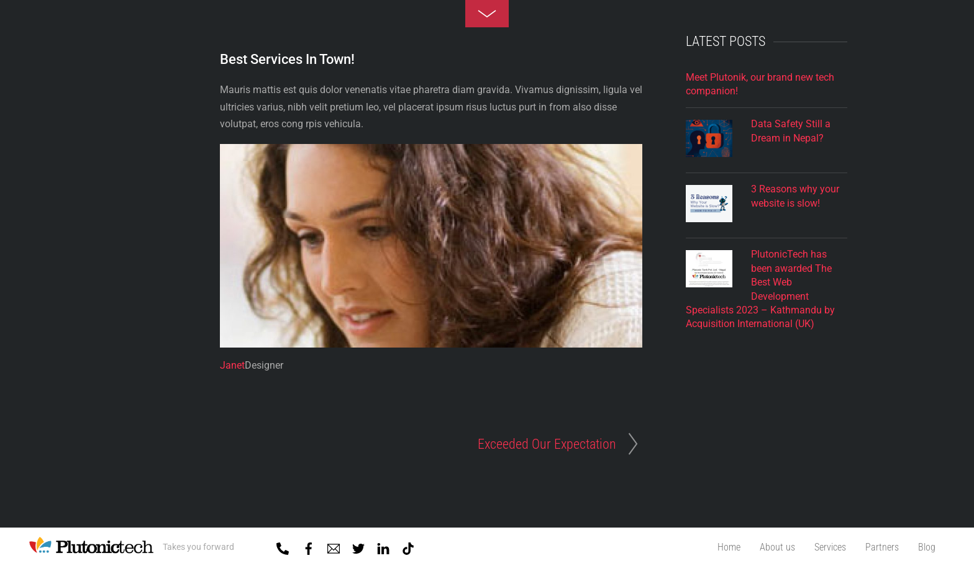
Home (728, 547)
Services (830, 547)
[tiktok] (408, 546)
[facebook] (308, 546)
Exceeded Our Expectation (547, 444)
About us (777, 547)
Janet (232, 365)
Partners (882, 547)
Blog (926, 547)
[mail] (333, 546)
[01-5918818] (282, 546)
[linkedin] (383, 546)
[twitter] (358, 546)
